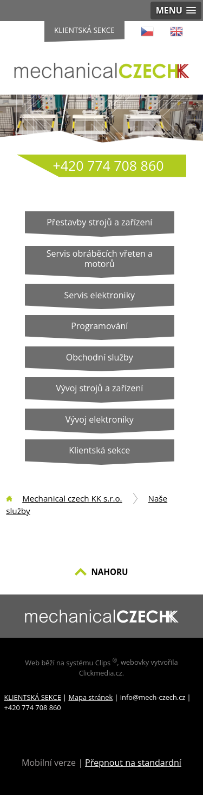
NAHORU (109, 571)
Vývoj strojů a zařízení (99, 388)
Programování (99, 326)
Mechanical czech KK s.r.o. (72, 498)
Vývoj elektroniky (100, 419)
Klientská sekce (84, 30)
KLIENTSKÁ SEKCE (32, 697)
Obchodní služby (99, 357)
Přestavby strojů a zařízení (99, 222)
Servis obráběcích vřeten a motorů (100, 259)
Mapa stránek (90, 697)
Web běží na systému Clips (71, 662)
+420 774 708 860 (108, 165)
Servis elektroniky (99, 295)
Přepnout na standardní (133, 763)
